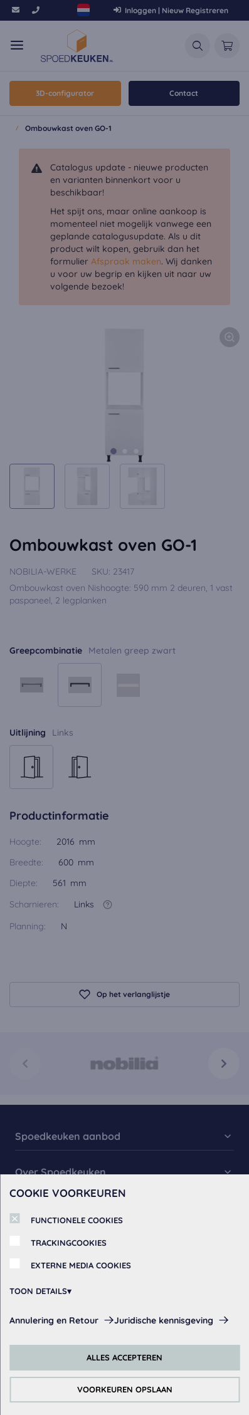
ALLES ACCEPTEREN (124, 1357)
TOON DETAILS (38, 1291)
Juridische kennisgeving (163, 1320)
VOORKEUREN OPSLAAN (124, 1389)
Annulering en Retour (53, 1320)
